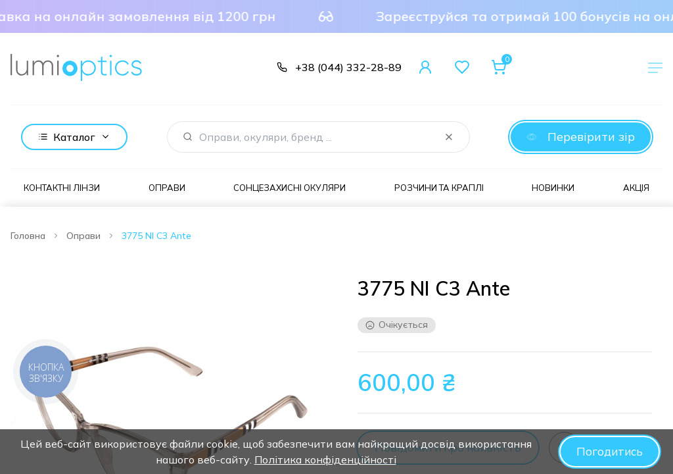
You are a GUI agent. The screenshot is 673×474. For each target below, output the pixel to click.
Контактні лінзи (62, 187)
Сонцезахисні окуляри (289, 187)
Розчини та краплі (439, 187)
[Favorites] (462, 67)
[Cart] (499, 67)
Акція (636, 187)
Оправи (167, 187)
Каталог (74, 137)
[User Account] (425, 67)
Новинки (553, 187)
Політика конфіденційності (324, 459)
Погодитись (608, 451)
